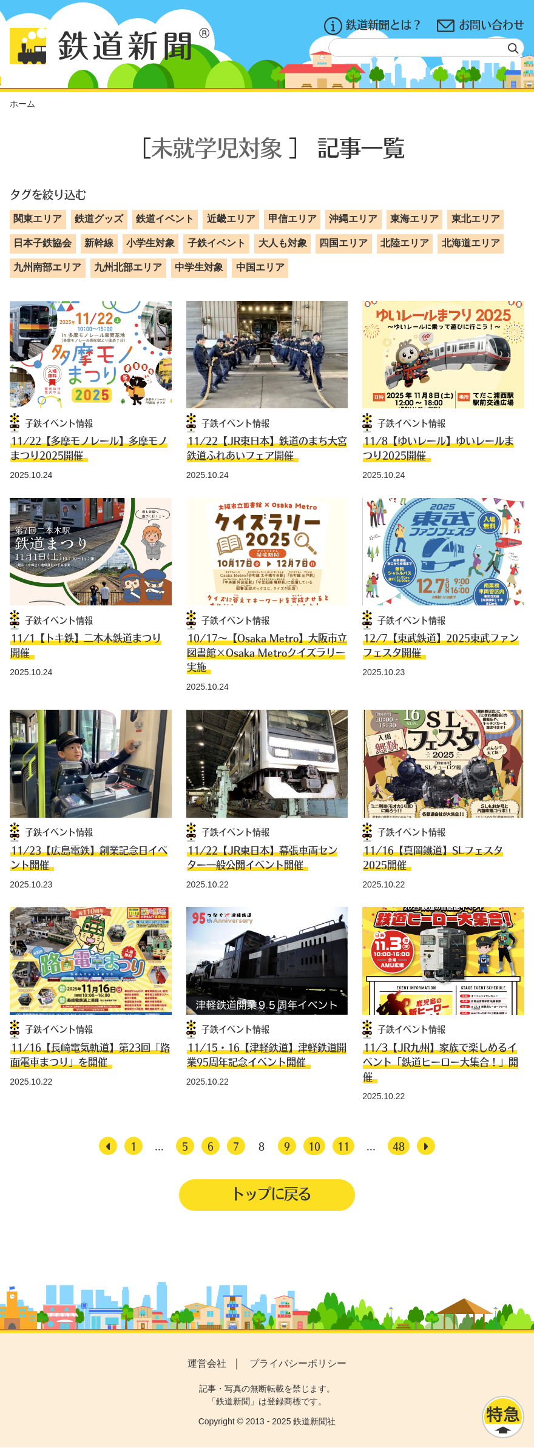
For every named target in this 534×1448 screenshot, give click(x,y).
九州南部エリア (47, 267)
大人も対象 (283, 243)
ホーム (22, 104)
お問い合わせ (480, 26)
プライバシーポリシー (297, 1363)
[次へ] (426, 1146)
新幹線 (98, 243)
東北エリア (475, 219)
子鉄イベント (217, 243)
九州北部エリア (128, 267)
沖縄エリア (353, 219)
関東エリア (37, 219)
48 (399, 1146)
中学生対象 (199, 267)
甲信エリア (292, 219)
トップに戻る (271, 1194)
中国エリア (260, 267)
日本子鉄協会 (42, 243)
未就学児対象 (216, 147)
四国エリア (343, 243)
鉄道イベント (165, 219)
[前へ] (108, 1146)
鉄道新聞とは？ (373, 26)
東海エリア (414, 219)
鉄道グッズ (99, 219)
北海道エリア (471, 243)
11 (343, 1146)
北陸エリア (404, 243)
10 (314, 1146)
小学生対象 (150, 243)
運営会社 (207, 1363)
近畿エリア (231, 219)
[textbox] (426, 47)
